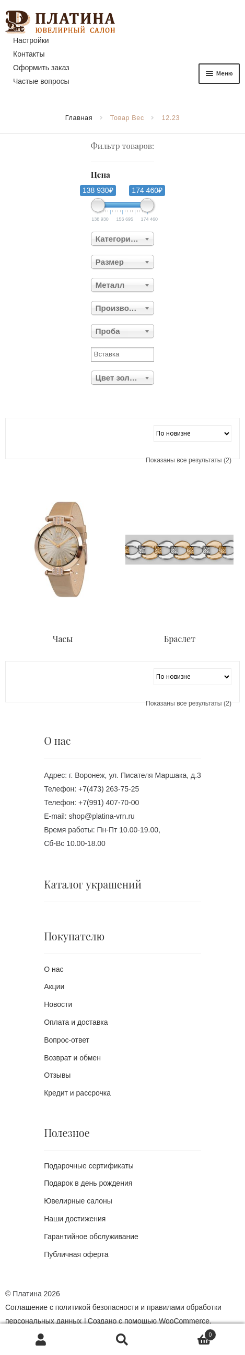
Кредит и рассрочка (77, 1093)
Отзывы (57, 1075)
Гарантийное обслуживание (91, 1236)
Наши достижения (75, 1219)
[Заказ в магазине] (192, 433)
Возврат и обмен (72, 1058)
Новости (58, 1004)
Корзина (190, 1334)
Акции (54, 986)
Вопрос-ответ (66, 1040)
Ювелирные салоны (78, 1201)
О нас (53, 969)
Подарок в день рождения (88, 1183)
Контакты (28, 54)
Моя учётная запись (40, 1339)
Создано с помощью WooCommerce (148, 1321)
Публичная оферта (76, 1254)
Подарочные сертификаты (89, 1166)
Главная (78, 118)
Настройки (31, 40)
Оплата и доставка (76, 1022)
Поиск (122, 1339)
